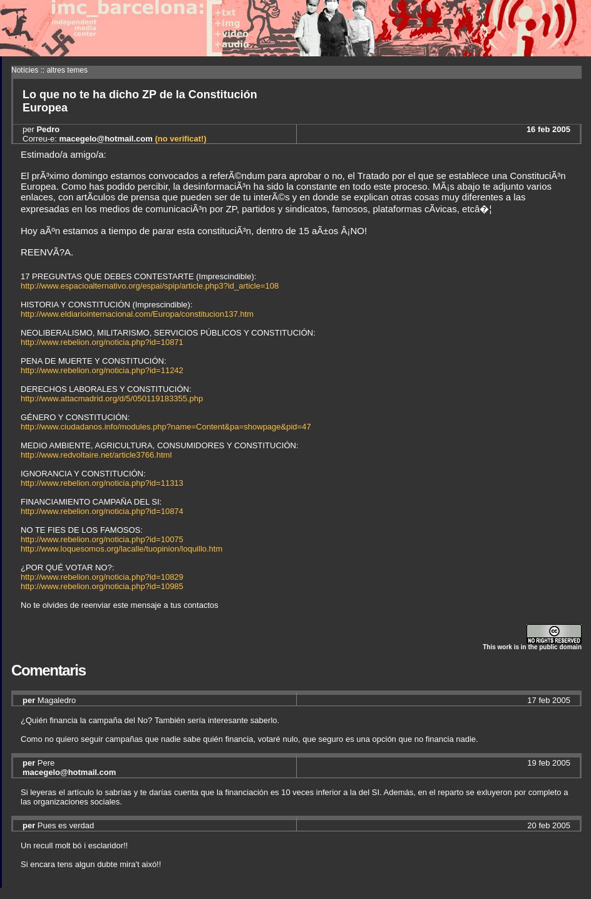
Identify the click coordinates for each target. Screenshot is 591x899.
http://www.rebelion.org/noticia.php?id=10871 (102, 342)
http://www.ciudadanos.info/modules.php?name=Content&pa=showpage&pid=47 (166, 426)
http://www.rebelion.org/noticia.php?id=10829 (102, 577)
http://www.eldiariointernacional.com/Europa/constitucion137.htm (137, 314)
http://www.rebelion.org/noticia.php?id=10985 (102, 586)
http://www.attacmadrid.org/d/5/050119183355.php (112, 398)
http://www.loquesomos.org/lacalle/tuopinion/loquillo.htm (121, 548)
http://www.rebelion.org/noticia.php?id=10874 (102, 511)
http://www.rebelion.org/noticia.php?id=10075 (102, 539)
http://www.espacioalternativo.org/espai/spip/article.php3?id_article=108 (150, 285)
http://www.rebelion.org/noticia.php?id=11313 (102, 483)
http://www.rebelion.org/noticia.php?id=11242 (102, 370)
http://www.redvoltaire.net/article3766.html (96, 455)
